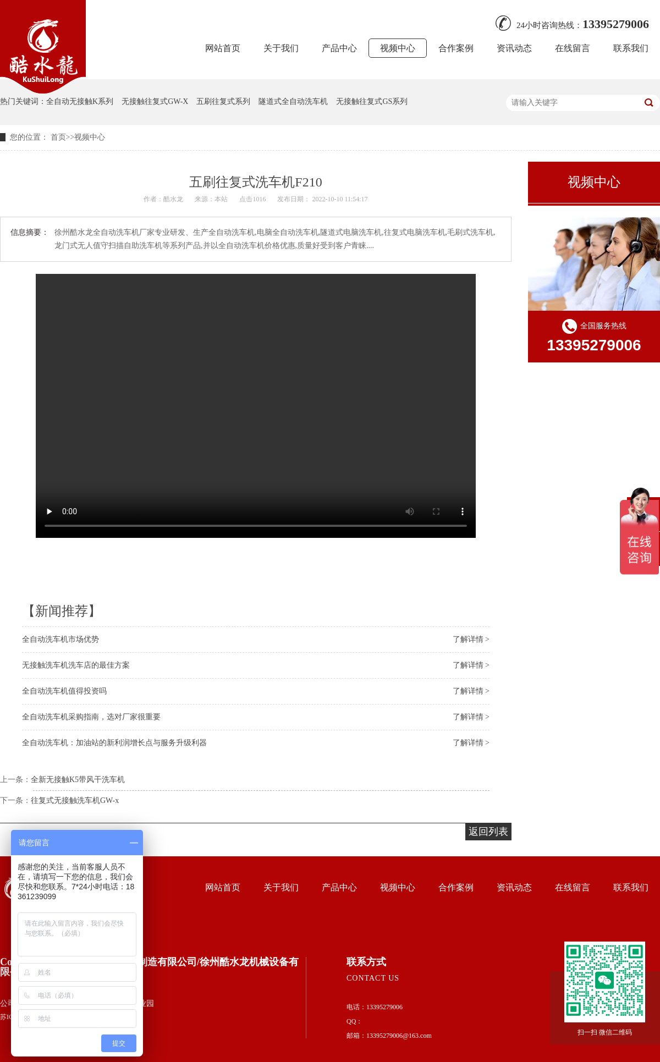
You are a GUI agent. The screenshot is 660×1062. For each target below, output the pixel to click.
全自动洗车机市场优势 (60, 639)
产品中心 (339, 48)
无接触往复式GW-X (155, 101)
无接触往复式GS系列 (372, 101)
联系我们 (630, 48)
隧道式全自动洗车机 (293, 101)
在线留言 (572, 48)
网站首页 (222, 48)
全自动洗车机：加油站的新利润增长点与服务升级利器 (114, 743)
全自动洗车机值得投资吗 (64, 691)
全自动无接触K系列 (79, 101)
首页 (58, 137)
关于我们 (281, 48)
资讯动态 (514, 48)
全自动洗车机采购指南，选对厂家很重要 (91, 717)
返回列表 (488, 831)
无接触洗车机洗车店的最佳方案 (76, 665)
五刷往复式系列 (223, 101)
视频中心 (397, 48)
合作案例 (456, 48)
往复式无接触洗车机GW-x (75, 800)
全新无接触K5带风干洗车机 (78, 779)
